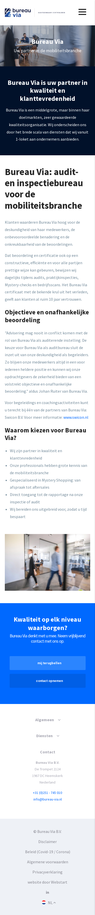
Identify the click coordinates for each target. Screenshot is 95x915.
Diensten (44, 735)
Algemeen (44, 719)
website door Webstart (47, 882)
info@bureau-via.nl (47, 799)
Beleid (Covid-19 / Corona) (47, 851)
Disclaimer (47, 841)
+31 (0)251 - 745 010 (47, 792)
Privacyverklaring (47, 871)
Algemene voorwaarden (47, 861)
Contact (47, 751)
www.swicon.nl (75, 417)
